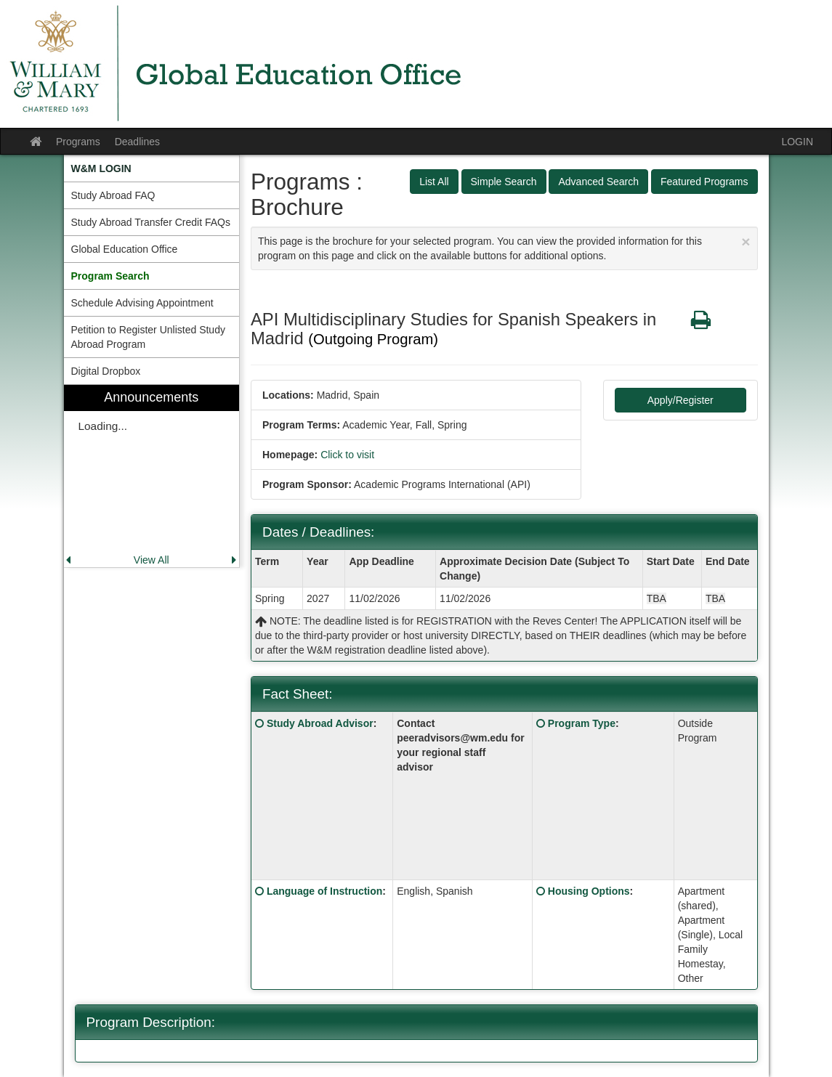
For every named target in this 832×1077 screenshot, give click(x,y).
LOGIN (797, 141)
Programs (78, 141)
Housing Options (589, 891)
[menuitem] (152, 168)
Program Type (581, 723)
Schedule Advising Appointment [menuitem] (142, 303)
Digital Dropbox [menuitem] (106, 371)
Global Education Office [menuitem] (124, 249)
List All (433, 181)
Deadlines (137, 141)
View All (151, 560)
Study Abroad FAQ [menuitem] (113, 195)
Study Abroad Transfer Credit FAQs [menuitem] (150, 222)
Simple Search (504, 181)
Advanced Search (598, 181)
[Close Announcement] (745, 241)
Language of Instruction (324, 891)
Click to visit (347, 454)
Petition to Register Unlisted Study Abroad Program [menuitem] (148, 337)
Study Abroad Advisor (320, 723)
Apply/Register (680, 400)
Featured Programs (704, 181)
